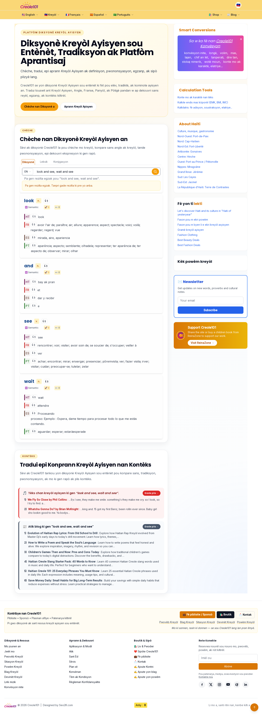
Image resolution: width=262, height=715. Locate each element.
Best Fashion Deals (189, 245)
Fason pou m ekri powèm (193, 219)
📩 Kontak (245, 614)
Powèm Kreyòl (246, 622)
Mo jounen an (12, 646)
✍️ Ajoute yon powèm (147, 676)
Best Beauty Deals (188, 239)
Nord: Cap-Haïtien (188, 141)
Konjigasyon (60, 161)
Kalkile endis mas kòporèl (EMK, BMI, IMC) (203, 102)
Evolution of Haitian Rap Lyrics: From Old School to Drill (63, 533)
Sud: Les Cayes (187, 177)
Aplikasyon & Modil (80, 646)
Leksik (44, 161)
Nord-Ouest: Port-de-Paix (193, 136)
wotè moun (212, 62)
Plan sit (73, 666)
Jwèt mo (9, 651)
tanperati (217, 57)
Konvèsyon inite (13, 687)
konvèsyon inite (195, 53)
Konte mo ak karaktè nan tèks (195, 97)
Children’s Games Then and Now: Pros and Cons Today (64, 552)
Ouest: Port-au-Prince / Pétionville (198, 161)
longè (213, 53)
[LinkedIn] (245, 684)
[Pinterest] (237, 684)
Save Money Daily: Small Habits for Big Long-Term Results (65, 580)
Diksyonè (28, 162)
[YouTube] (228, 684)
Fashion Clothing (187, 234)
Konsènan (75, 671)
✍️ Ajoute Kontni (143, 666)
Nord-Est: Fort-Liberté (190, 146)
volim (223, 53)
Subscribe (210, 310)
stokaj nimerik (191, 62)
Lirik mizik (10, 682)
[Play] (46, 200)
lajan (188, 57)
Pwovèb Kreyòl (168, 622)
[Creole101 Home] (29, 5)
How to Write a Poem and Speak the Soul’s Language (62, 542)
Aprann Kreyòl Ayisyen (78, 106)
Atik (71, 651)
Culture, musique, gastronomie (196, 131)
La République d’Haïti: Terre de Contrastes (203, 187)
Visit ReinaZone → (202, 342)
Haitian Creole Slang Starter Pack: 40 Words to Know (62, 561)
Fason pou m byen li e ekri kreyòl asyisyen (203, 224)
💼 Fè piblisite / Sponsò (197, 614)
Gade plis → (151, 493)
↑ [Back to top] (254, 707)
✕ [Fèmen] (241, 39)
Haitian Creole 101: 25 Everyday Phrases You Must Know (64, 571)
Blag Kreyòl (187, 622)
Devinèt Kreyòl (226, 622)
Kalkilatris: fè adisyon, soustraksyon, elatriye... (205, 107)
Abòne (228, 666)
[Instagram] (219, 684)
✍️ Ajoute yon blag (145, 671)
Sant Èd (73, 656)
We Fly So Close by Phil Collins (48, 499)
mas (233, 53)
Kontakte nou (206, 677)
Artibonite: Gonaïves (190, 151)
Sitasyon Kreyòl (205, 622)
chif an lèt (201, 57)
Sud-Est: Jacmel (187, 182)
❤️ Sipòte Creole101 (146, 651)
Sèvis (72, 661)
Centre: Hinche (186, 156)
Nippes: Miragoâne (189, 166)
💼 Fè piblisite (142, 656)
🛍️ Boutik (225, 614)
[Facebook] (202, 684)
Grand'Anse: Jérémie (190, 171)
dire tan (232, 57)
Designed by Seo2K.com (58, 705)
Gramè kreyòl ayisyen (191, 229)
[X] (210, 684)
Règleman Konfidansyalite (84, 682)
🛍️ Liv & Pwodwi (144, 646)
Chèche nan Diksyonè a (39, 106)
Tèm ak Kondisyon (80, 676)
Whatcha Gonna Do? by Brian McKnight (53, 509)
